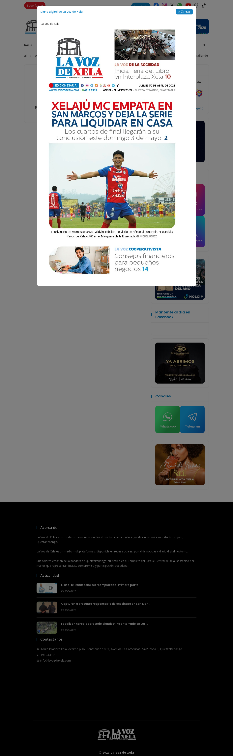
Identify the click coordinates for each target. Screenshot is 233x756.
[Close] (184, 11)
